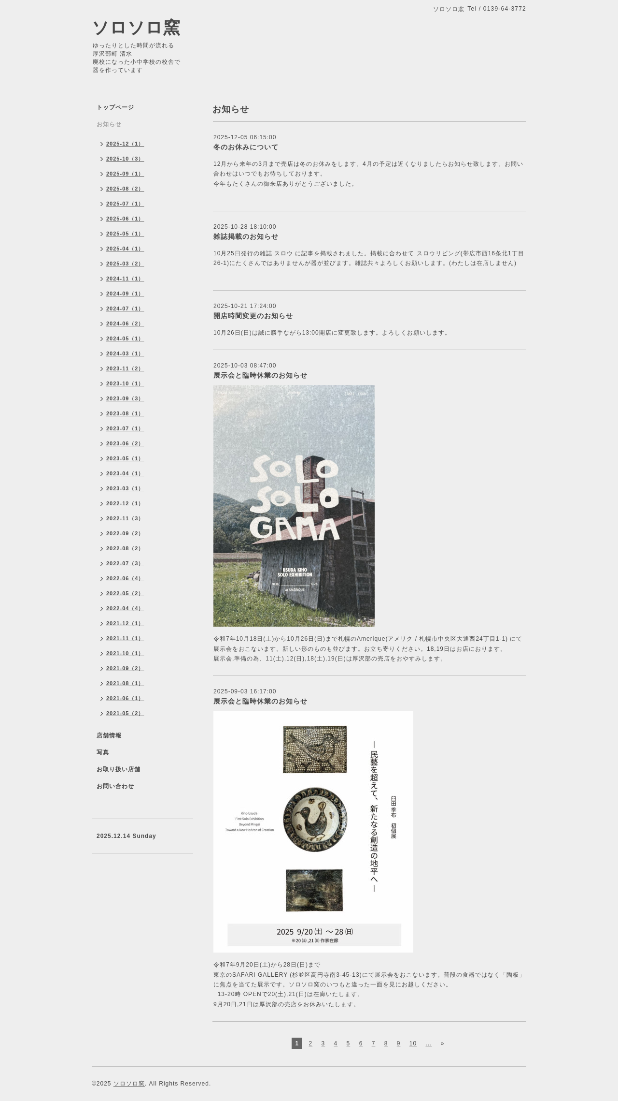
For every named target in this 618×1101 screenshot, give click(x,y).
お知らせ (109, 124)
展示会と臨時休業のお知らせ (260, 375)
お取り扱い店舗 (118, 769)
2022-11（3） (125, 518)
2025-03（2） (125, 263)
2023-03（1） (125, 488)
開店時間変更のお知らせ (253, 316)
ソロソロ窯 (136, 27)
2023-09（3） (125, 398)
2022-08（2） (125, 548)
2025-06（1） (125, 218)
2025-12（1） (125, 144)
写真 (103, 752)
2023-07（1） (125, 428)
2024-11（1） (125, 278)
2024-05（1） (125, 338)
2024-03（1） (125, 353)
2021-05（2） (125, 713)
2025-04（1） (125, 248)
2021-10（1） (125, 653)
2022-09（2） (125, 533)
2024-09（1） (125, 293)
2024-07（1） (125, 308)
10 (413, 1043)
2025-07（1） (125, 203)
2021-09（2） (125, 668)
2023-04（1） (125, 473)
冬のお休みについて (246, 147)
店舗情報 (109, 735)
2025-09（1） (125, 173)
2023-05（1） (125, 458)
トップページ (115, 107)
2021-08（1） (125, 683)
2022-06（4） (125, 578)
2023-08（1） (125, 413)
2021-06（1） (125, 698)
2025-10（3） (125, 158)
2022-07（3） (125, 563)
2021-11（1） (125, 638)
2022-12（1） (125, 503)
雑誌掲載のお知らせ (246, 236)
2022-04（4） (125, 608)
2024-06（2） (125, 323)
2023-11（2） (125, 368)
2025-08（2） (125, 188)
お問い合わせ (115, 786)
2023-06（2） (125, 443)
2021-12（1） (125, 623)
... (428, 1043)
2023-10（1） (125, 383)
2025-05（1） (125, 233)
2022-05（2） (125, 593)
